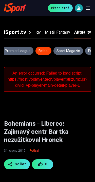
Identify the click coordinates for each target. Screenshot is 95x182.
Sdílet (17, 164)
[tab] (18, 32)
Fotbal (34, 150)
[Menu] (88, 8)
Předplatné (60, 8)
